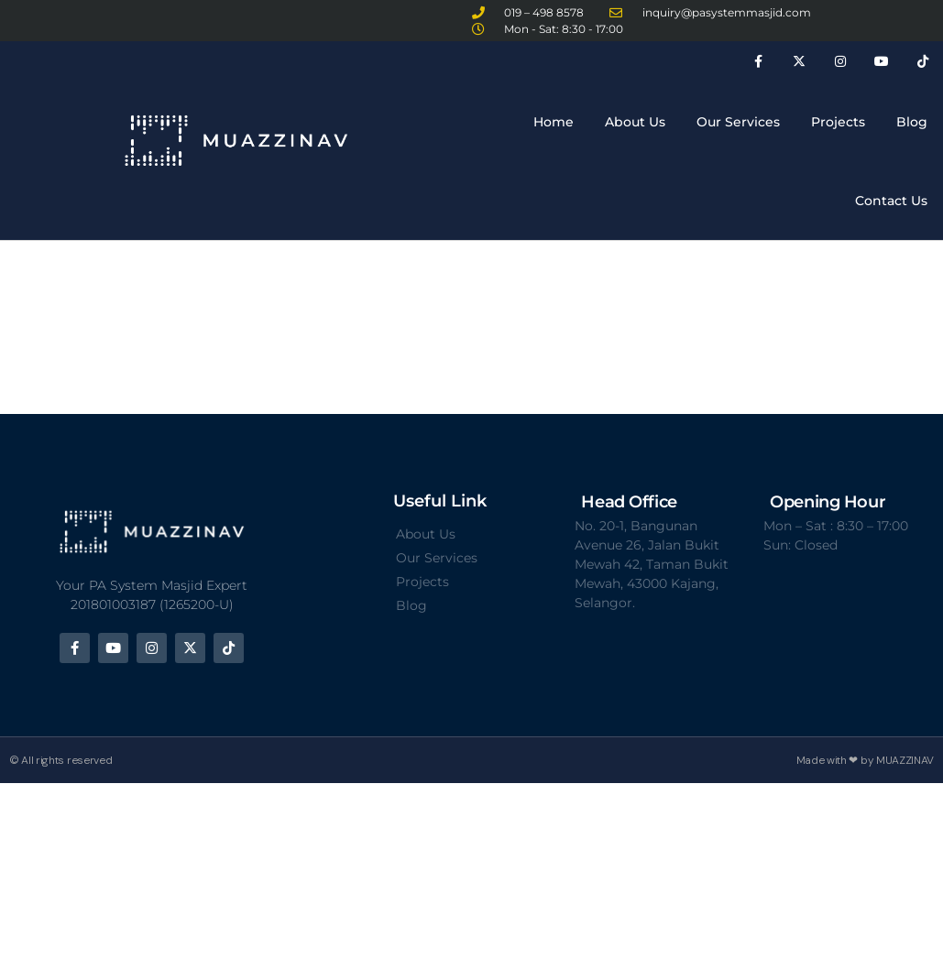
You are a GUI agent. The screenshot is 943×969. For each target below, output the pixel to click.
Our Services (738, 122)
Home (553, 122)
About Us (635, 122)
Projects (838, 122)
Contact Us (891, 200)
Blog (911, 122)
